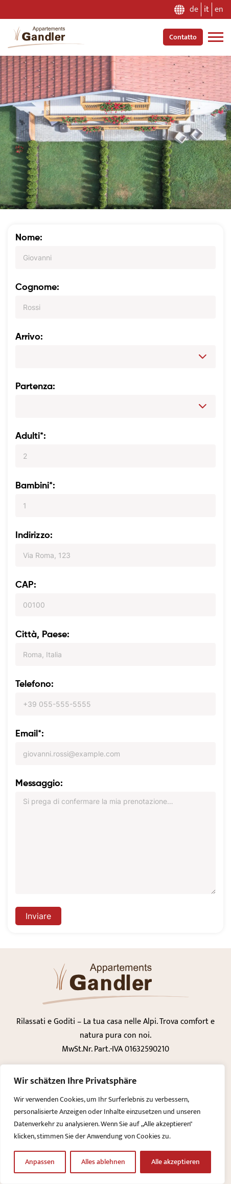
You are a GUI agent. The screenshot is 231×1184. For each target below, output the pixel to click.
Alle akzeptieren (175, 1162)
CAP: (25, 585)
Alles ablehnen (103, 1162)
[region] (112, 1124)
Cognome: (37, 287)
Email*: (29, 734)
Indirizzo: (34, 535)
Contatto (183, 37)
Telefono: (34, 684)
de (194, 9)
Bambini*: (35, 485)
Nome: (28, 237)
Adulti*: (30, 436)
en (219, 9)
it (206, 9)
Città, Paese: (42, 634)
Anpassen (40, 1162)
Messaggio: (39, 783)
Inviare (38, 916)
